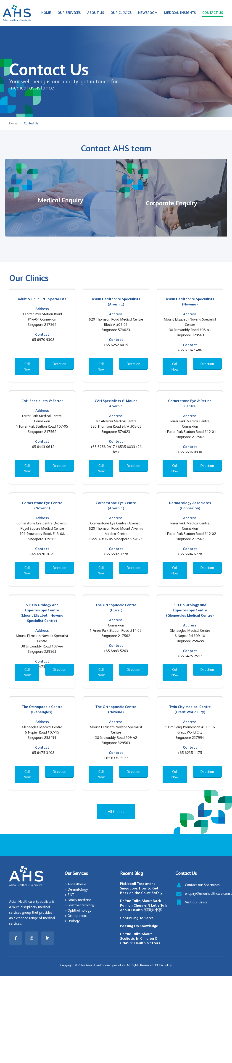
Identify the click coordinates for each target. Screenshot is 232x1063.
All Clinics (116, 811)
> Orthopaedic (76, 915)
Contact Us (212, 13)
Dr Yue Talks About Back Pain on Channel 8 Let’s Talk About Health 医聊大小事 (143, 905)
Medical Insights (180, 13)
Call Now (27, 366)
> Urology (72, 921)
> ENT (69, 894)
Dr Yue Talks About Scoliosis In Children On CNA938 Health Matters (140, 938)
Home (46, 13)
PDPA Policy (163, 965)
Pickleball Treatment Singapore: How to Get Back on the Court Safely (141, 888)
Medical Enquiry (60, 200)
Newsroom (148, 13)
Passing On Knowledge (139, 926)
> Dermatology (76, 889)
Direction (59, 364)
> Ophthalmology (78, 910)
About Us (95, 13)
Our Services (69, 13)
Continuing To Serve (137, 918)
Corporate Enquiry (171, 203)
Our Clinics (121, 13)
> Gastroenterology (80, 905)
